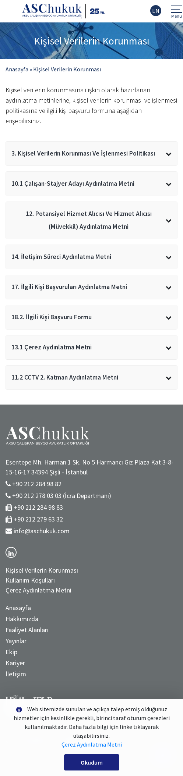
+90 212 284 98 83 (38, 507)
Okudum (92, 762)
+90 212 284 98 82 (36, 484)
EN (155, 10)
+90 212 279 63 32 (38, 519)
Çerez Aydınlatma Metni (38, 590)
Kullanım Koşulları (30, 580)
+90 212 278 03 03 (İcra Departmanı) (61, 495)
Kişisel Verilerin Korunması (67, 69)
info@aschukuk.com (42, 531)
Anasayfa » (19, 69)
